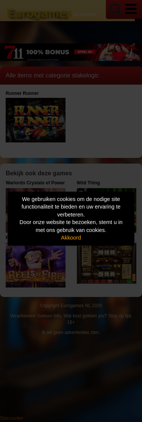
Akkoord (71, 238)
